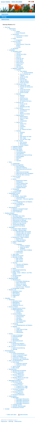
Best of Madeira (13, 214)
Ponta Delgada (24, 145)
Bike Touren (19, 260)
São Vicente (19, 67)
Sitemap (3, 17)
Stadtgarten (19, 182)
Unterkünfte (12, 352)
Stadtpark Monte (21, 187)
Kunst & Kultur (17, 41)
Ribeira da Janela (25, 114)
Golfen (14, 243)
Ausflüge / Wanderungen (19, 230)
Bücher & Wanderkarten (19, 345)
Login (14, 297)
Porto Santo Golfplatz (26, 250)
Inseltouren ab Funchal (22, 234)
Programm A (19, 383)
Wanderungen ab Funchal (23, 231)
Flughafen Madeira (18, 146)
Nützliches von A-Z (18, 305)
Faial (21, 133)
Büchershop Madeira (18, 343)
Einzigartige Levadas (18, 288)
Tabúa (21, 119)
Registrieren (16, 295)
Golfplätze (19, 244)
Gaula (21, 128)
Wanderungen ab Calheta (23, 233)
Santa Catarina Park (22, 183)
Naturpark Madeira (21, 167)
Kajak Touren (16, 271)
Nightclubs (19, 331)
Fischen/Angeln (17, 275)
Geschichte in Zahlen (22, 36)
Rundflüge (15, 277)
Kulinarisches (20, 316)
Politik (14, 38)
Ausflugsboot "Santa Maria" (20, 221)
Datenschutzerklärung (19, 348)
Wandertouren (17, 280)
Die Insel (7, 27)
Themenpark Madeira (19, 224)
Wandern (18, 158)
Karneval (15, 338)
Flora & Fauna (17, 176)
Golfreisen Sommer (21, 363)
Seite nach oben (11, 414)
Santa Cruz (19, 64)
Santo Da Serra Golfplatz (24, 247)
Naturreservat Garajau (22, 172)
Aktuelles (7, 298)
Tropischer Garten (21, 184)
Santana (18, 65)
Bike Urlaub (19, 261)
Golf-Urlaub (16, 362)
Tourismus (19, 37)
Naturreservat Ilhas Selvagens (24, 173)
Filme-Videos (16, 294)
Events (11, 333)
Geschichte (16, 34)
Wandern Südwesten (18, 375)
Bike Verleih (19, 258)
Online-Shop (12, 342)
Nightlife (15, 326)
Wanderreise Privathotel (19, 370)
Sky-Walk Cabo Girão (19, 216)
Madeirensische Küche (19, 308)
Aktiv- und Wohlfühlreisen (16, 360)
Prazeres (22, 78)
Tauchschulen (20, 265)
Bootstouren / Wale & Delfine (21, 237)
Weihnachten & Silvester (19, 220)
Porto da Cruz (24, 98)
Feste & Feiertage (18, 335)
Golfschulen (19, 251)
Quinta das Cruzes (21, 186)
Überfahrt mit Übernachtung (24, 155)
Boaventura (23, 143)
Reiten (14, 268)
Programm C (19, 376)
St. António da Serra (25, 101)
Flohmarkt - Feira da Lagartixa (24, 199)
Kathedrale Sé (20, 204)
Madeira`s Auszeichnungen (20, 209)
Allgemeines (12, 28)
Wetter (18, 31)
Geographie (16, 189)
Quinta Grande (24, 92)
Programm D (19, 379)
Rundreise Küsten (18, 385)
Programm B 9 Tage (22, 387)
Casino (18, 328)
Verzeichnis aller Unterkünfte (21, 359)
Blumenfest (16, 339)
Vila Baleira (19, 150)
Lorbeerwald (16, 163)
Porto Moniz (19, 60)
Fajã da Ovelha (24, 81)
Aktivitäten (12, 227)
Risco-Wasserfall (21, 282)
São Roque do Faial (25, 136)
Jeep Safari (16, 254)
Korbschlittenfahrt (17, 217)
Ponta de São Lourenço (23, 175)
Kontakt (7, 409)
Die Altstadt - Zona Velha (20, 196)
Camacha (22, 126)
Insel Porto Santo (17, 149)
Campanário (23, 121)
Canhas (22, 105)
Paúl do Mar (23, 79)
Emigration (19, 40)
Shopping (15, 200)
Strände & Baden (17, 148)
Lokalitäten (12, 50)
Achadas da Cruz (25, 109)
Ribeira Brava (20, 62)
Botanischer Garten (21, 180)
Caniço (22, 125)
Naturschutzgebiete (18, 165)
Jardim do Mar (24, 77)
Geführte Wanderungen (19, 406)
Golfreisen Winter (21, 365)
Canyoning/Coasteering (19, 270)
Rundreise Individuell (18, 394)
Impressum (4, 14)
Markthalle (15, 194)
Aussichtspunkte (20, 152)
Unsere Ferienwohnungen (20, 355)
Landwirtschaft (17, 192)
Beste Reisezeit (20, 33)
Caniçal (22, 97)
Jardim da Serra (24, 91)
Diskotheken (19, 332)
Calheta (18, 53)
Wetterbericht (16, 304)
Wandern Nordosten (18, 372)
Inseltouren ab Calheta (22, 236)
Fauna (18, 177)
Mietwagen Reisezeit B (22, 400)
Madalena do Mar (25, 106)
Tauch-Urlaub (16, 366)
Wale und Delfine (21, 240)
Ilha (21, 135)
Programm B (19, 373)
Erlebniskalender (17, 336)
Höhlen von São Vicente (19, 223)
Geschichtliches (20, 197)
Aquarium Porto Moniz (19, 226)
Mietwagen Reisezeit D (22, 403)
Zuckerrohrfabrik (28, 72)
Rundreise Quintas (18, 392)
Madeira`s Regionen (18, 68)
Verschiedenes (13, 207)
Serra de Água (24, 118)
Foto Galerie (19, 322)
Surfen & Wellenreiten (19, 241)
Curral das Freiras (25, 89)
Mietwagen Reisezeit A (22, 399)
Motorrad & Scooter (18, 255)
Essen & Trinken (13, 306)
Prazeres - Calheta (21, 285)
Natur (10, 162)
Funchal (18, 55)
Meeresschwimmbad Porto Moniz (22, 219)
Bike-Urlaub (16, 367)
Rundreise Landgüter (18, 389)
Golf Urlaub (19, 253)
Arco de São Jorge (25, 139)
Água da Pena (24, 99)
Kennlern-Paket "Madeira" (20, 228)
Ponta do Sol (20, 58)
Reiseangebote (9, 350)
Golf (17, 159)
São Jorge (23, 138)
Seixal (21, 112)
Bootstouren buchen (18, 407)
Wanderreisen (13, 369)
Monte (18, 206)
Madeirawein (19, 311)
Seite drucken (24, 414)
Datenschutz (5, 19)
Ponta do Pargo (24, 82)
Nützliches (12, 299)
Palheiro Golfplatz (25, 245)
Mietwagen (16, 397)
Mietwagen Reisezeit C (22, 402)
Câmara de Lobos (21, 54)
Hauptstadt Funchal (14, 193)
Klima (14, 30)
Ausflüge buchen (17, 404)
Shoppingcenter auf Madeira (24, 201)
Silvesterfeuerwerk (18, 341)
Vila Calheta (23, 71)
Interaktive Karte (17, 51)
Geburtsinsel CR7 (17, 210)
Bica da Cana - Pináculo (23, 287)
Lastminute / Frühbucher (19, 358)
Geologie (18, 190)
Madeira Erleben (9, 213)
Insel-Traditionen (17, 211)
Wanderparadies (13, 278)
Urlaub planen (13, 396)
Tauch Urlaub (20, 267)
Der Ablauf (19, 319)
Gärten (14, 179)
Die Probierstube (21, 321)
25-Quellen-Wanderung (22, 281)
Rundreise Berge (17, 382)
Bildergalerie (16, 292)
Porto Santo (19, 61)
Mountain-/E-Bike (17, 257)
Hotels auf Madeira (18, 356)
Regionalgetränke (17, 309)
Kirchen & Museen (18, 203)
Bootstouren (19, 238)
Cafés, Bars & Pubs (21, 329)
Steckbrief (15, 48)
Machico (18, 57)
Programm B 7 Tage (22, 386)
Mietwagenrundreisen (15, 380)
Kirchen (18, 47)
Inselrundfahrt (20, 156)
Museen (18, 43)
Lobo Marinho (20, 153)
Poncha (18, 312)
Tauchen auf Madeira (22, 264)
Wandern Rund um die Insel (20, 377)
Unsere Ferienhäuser (18, 353)
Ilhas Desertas (20, 166)
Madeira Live (12, 289)
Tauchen (18, 160)
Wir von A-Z (12, 346)
